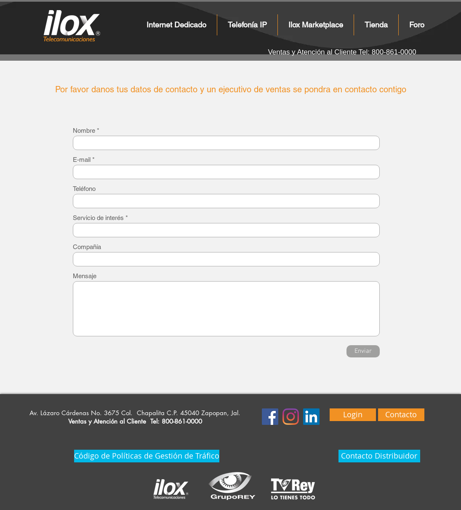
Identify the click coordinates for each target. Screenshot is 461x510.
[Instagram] (290, 416)
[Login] (353, 414)
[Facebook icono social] (270, 416)
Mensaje (84, 276)
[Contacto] (401, 414)
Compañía (87, 247)
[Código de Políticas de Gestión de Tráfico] (146, 456)
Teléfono (84, 188)
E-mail (82, 159)
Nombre (84, 130)
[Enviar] (363, 351)
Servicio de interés (98, 218)
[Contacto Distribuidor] (379, 456)
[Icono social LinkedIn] (311, 416)
